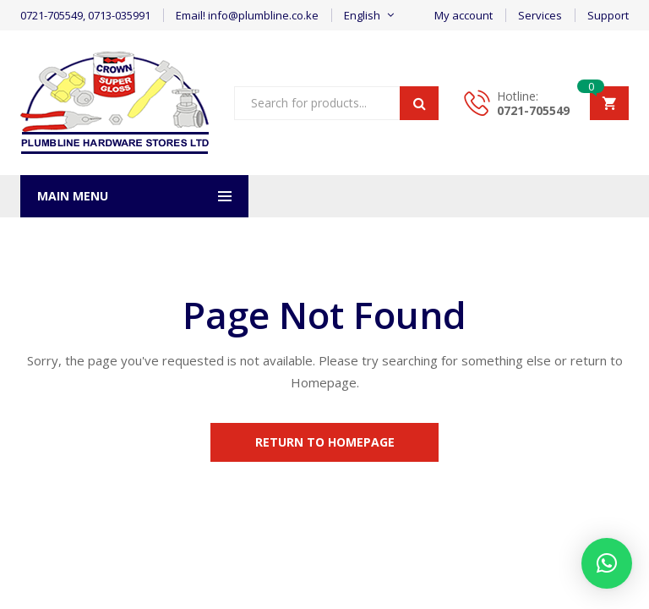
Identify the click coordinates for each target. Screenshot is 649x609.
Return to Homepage (325, 442)
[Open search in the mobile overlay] (336, 103)
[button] (606, 563)
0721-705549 (533, 110)
